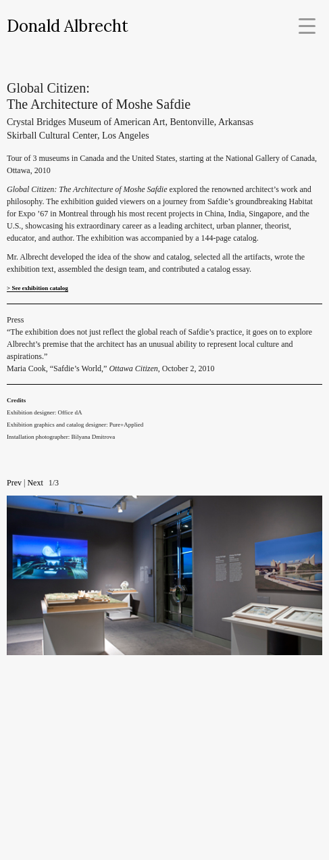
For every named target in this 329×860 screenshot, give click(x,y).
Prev (14, 482)
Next (35, 482)
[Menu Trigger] (307, 25)
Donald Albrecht (67, 26)
